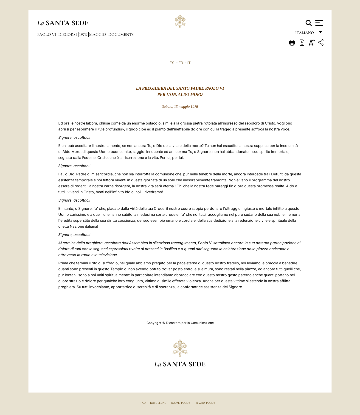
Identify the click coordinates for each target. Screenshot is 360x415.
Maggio (98, 34)
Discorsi (68, 34)
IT (189, 63)
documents (121, 34)
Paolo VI (47, 34)
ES (172, 63)
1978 (83, 34)
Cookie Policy (180, 402)
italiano (305, 33)
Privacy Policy (205, 402)
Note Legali (158, 402)
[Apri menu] (318, 23)
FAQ (143, 402)
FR (181, 63)
